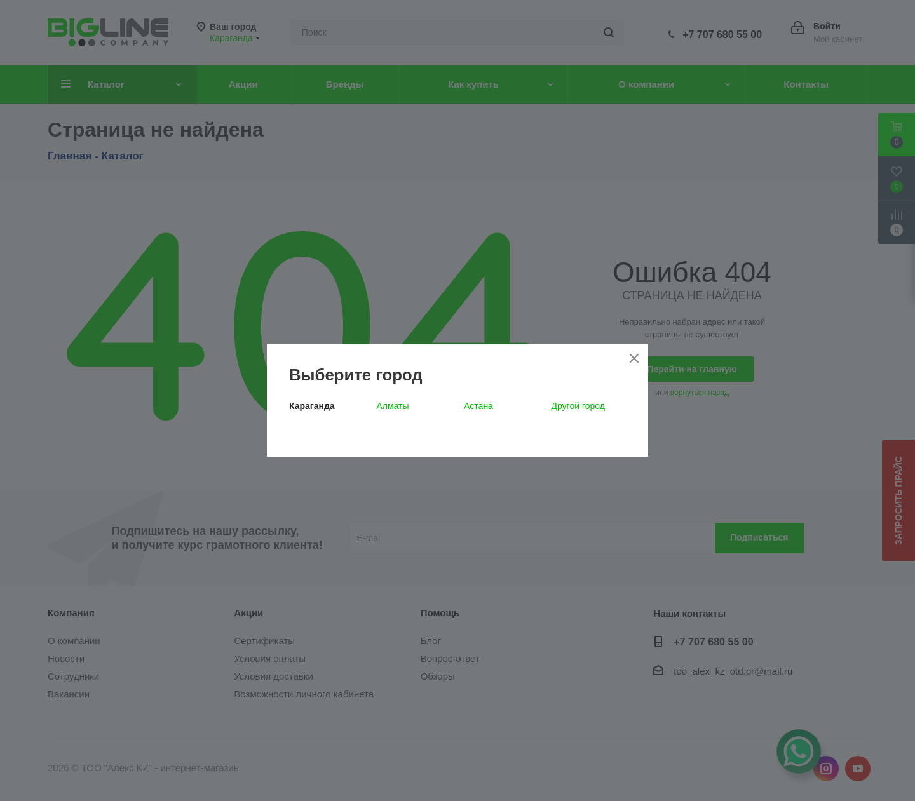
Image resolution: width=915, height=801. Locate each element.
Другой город (578, 406)
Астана (478, 406)
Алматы (393, 406)
